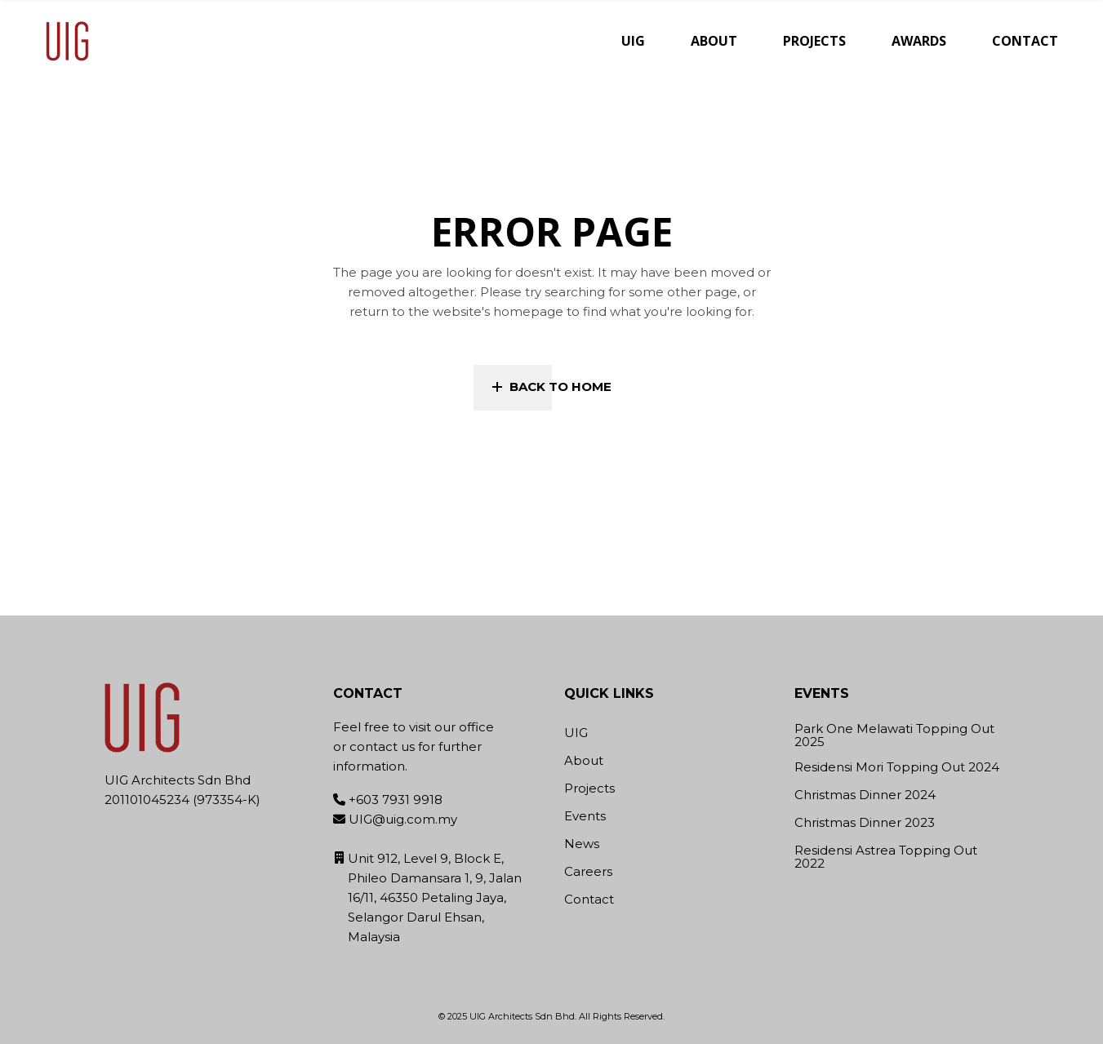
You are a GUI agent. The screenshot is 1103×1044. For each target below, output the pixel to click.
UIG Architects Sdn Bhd (522, 1016)
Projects (589, 788)
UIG (576, 732)
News (581, 843)
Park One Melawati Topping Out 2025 (894, 735)
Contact (589, 899)
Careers (588, 871)
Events (585, 816)
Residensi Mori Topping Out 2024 (896, 768)
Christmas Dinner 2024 (865, 795)
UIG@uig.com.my (403, 819)
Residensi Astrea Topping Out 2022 (885, 857)
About (583, 760)
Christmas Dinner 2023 (864, 823)
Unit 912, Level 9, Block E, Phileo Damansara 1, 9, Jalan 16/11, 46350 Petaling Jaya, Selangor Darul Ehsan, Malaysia (435, 897)
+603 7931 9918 (396, 799)
